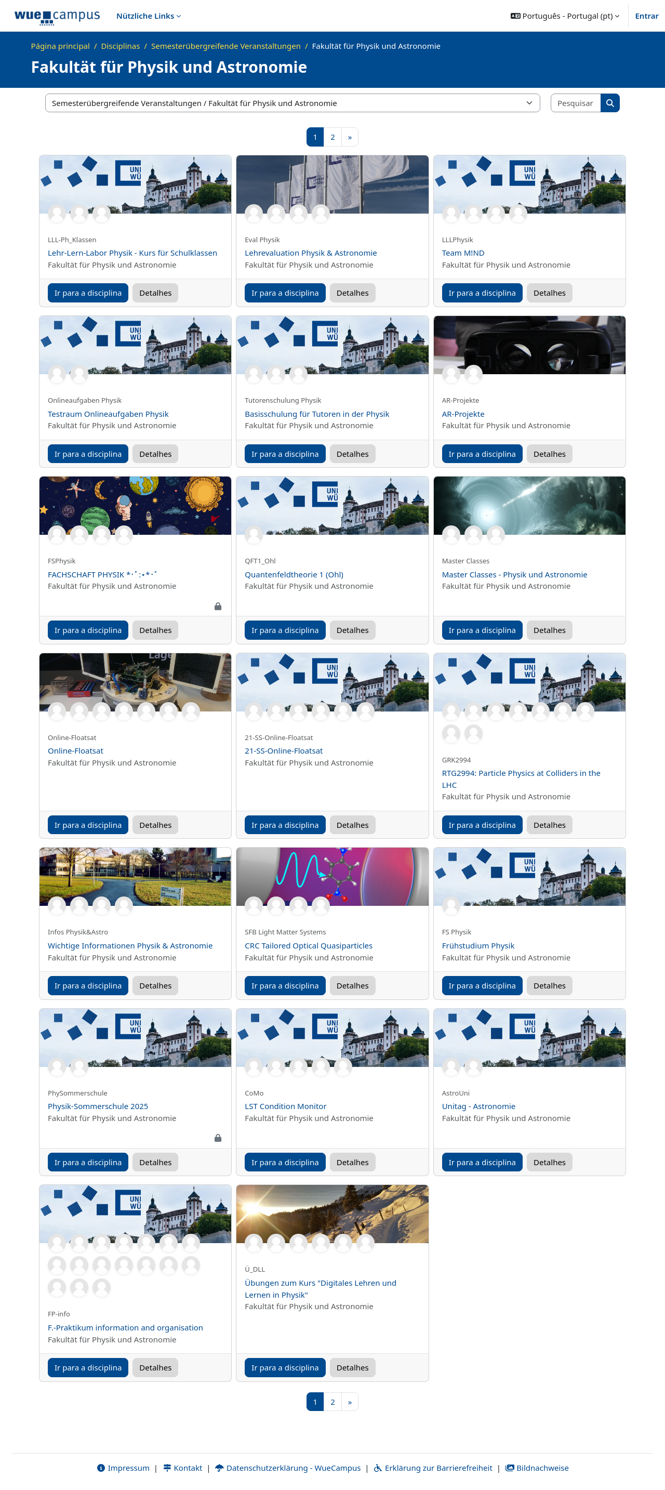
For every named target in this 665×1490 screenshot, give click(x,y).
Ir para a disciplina (88, 292)
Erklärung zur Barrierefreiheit (432, 1467)
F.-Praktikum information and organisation (125, 1327)
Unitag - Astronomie (479, 1106)
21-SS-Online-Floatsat (284, 750)
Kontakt (182, 1467)
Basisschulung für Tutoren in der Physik (317, 413)
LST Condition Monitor (285, 1106)
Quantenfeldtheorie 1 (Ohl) (294, 574)
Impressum (123, 1467)
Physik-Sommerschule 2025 (98, 1106)
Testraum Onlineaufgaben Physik (108, 413)
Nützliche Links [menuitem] (145, 15)
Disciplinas (120, 46)
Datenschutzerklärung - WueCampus (288, 1467)
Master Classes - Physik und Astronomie (515, 574)
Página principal (60, 46)
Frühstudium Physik (478, 945)
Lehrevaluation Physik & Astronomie (311, 252)
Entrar (647, 15)
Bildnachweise (537, 1467)
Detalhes (155, 292)
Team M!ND (463, 252)
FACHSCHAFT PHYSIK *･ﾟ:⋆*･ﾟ (103, 574)
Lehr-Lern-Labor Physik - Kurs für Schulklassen (132, 252)
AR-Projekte (463, 413)
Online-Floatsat (75, 750)
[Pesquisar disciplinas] (576, 103)
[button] (565, 15)
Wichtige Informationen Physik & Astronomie (130, 945)
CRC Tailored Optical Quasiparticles (309, 945)
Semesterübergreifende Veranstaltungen (226, 46)
